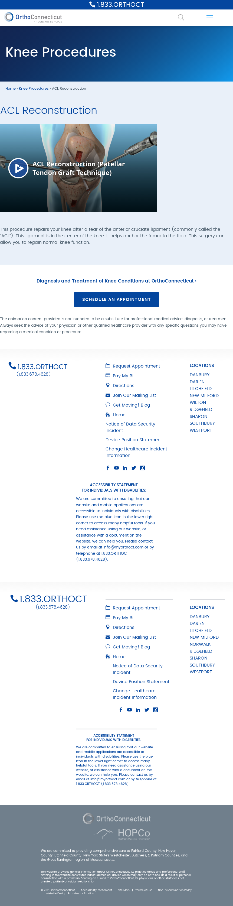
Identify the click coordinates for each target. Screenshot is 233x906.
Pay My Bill (121, 376)
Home (10, 88)
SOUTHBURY (202, 423)
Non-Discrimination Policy (175, 890)
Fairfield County (144, 850)
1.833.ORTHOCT (120, 5)
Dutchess (139, 855)
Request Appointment (133, 366)
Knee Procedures (34, 88)
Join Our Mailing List (131, 395)
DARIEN (197, 382)
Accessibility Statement (96, 890)
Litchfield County (67, 855)
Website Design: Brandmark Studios (70, 893)
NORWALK (200, 644)
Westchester (120, 855)
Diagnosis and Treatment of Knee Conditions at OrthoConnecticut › (116, 281)
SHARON (198, 416)
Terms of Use (143, 890)
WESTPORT (201, 430)
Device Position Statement (134, 440)
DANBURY (199, 375)
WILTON (198, 402)
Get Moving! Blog (128, 405)
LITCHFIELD (201, 389)
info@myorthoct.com (123, 547)
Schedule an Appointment (116, 299)
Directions (120, 386)
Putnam (157, 855)
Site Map (124, 890)
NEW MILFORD (204, 396)
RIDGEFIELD (201, 409)
